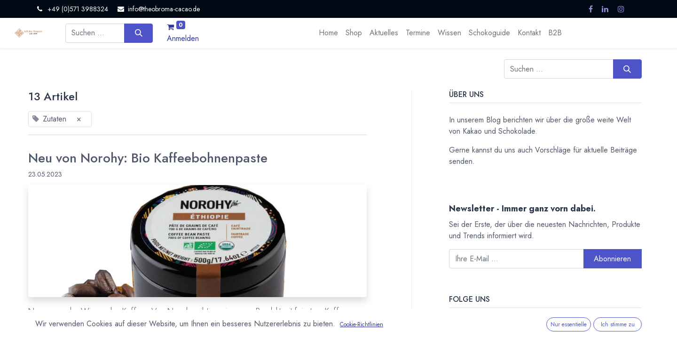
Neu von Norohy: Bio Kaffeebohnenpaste (148, 158)
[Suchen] (138, 33)
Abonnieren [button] (612, 258)
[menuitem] (328, 33)
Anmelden (183, 38)
